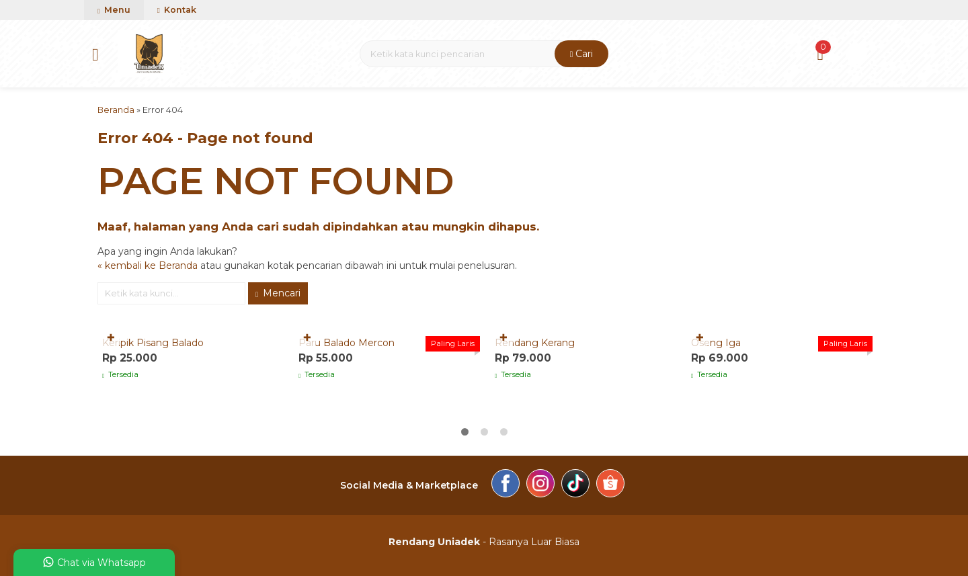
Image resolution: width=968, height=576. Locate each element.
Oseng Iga (716, 343)
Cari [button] (582, 54)
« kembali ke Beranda (147, 265)
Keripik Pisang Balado (153, 343)
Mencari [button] (277, 293)
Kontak (176, 10)
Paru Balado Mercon (346, 343)
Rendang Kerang (535, 343)
